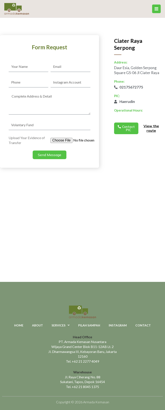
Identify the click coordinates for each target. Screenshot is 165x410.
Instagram (118, 325)
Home (18, 325)
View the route (151, 128)
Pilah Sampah (89, 325)
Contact (143, 325)
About (37, 325)
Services (61, 325)
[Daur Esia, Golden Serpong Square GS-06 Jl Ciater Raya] (82, 233)
